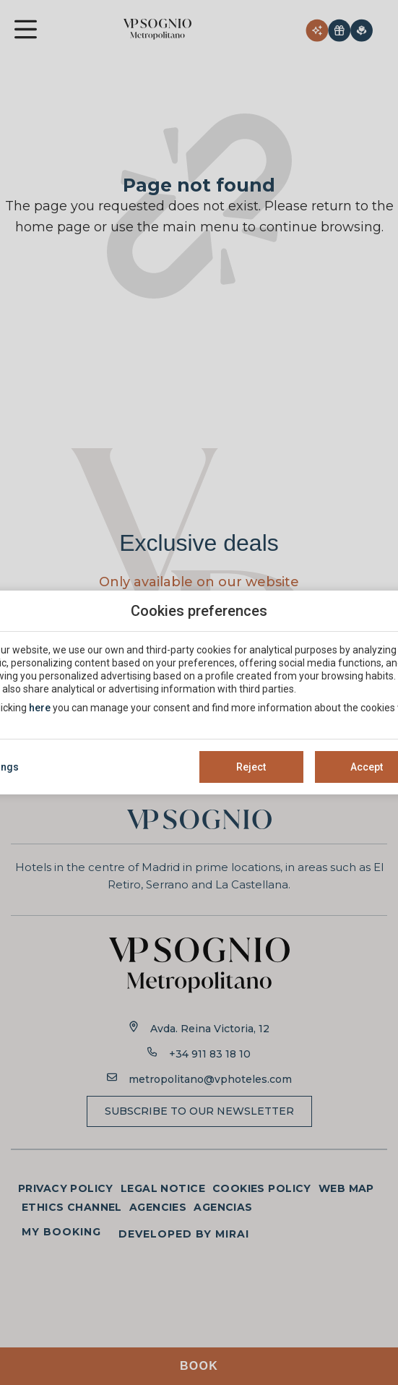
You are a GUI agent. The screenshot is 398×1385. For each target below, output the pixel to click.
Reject (251, 767)
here (40, 707)
